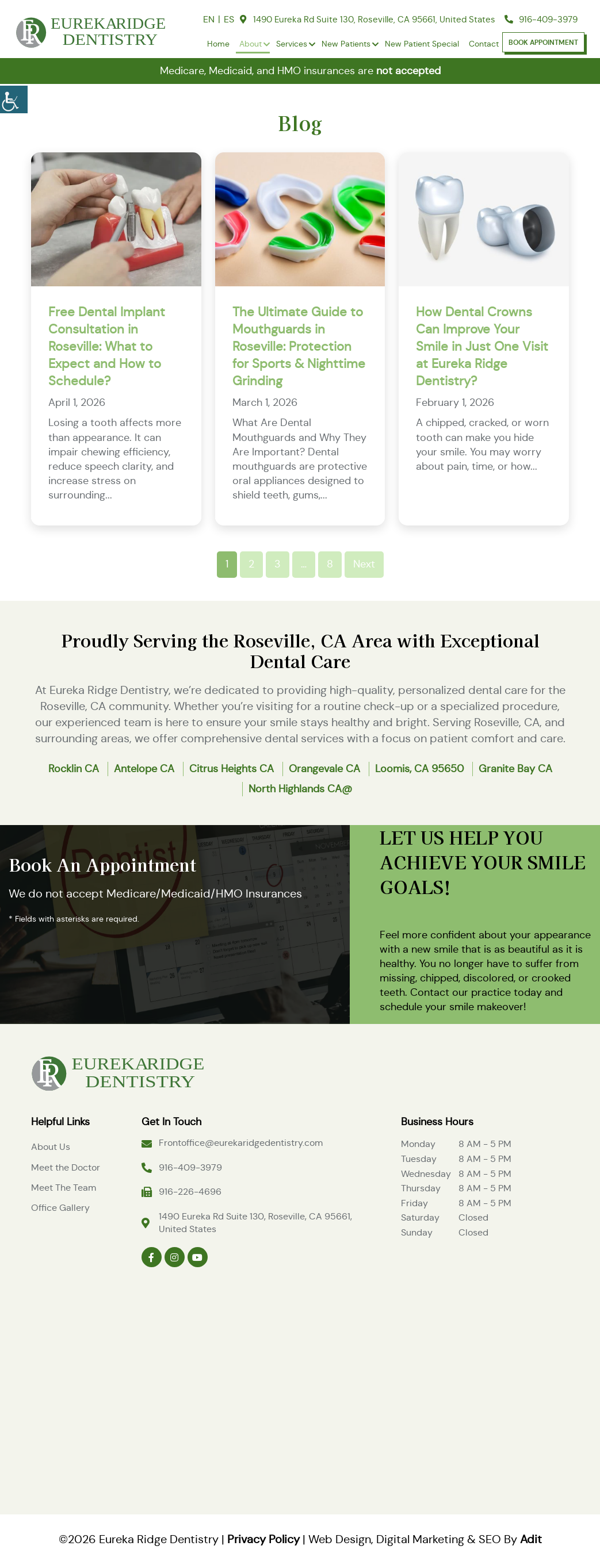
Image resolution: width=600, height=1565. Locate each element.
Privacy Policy (263, 1539)
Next (364, 564)
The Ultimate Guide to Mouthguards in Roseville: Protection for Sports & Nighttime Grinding (298, 346)
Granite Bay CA (515, 768)
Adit (531, 1539)
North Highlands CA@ (300, 788)
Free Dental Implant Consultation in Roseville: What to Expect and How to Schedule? (106, 346)
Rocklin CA (73, 768)
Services (291, 44)
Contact (484, 44)
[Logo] (117, 1071)
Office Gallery (60, 1207)
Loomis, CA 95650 (419, 768)
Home (218, 44)
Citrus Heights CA (231, 768)
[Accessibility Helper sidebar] (14, 98)
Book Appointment (543, 42)
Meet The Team (63, 1187)
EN (209, 19)
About (250, 44)
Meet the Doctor (65, 1167)
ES (229, 19)
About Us (50, 1146)
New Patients (346, 44)
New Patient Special (422, 44)
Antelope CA (144, 768)
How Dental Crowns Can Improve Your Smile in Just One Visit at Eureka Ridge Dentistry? (482, 346)
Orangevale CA (324, 768)
